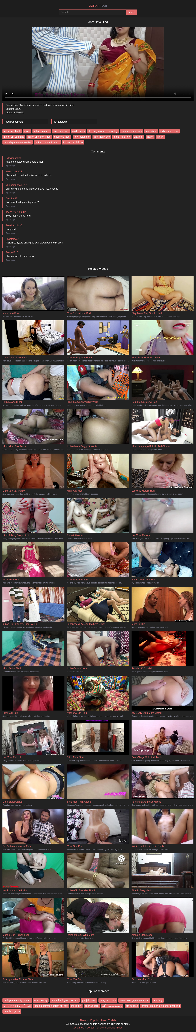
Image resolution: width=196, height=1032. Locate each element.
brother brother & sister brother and (160, 1006)
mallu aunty (78, 131)
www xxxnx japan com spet (134, 1000)
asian (27, 131)
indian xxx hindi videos (47, 142)
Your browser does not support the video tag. (98, 62)
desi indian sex (102, 136)
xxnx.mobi (79, 1027)
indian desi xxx (42, 131)
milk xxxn (76, 1006)
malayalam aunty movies (17, 1000)
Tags (103, 1020)
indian (150, 136)
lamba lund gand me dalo (65, 1000)
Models (112, 1020)
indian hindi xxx (122, 136)
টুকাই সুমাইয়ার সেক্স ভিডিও (17, 1006)
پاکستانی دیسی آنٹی (112, 1006)
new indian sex (82, 136)
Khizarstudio (61, 121)
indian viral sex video (39, 136)
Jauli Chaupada (14, 121)
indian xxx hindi (12, 131)
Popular (94, 1020)
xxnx (98, 5)
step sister (151, 131)
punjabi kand (89, 1000)
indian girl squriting (14, 136)
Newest (84, 1020)
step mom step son (131, 131)
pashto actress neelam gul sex (51, 1006)
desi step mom (62, 136)
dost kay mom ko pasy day (103, 131)
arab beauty (40, 1000)
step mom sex (61, 131)
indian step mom (169, 131)
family (160, 136)
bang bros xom (108, 1000)
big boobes (132, 1006)
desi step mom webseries (17, 142)
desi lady (157, 1000)
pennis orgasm (12, 1011)
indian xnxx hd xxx (73, 142)
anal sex (138, 136)
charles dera (91, 1006)
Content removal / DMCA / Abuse (105, 1027)
